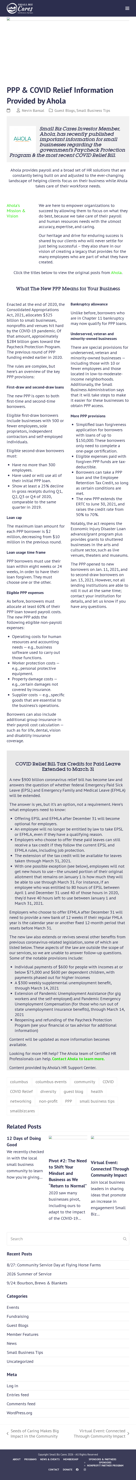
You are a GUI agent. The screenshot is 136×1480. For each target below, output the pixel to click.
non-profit (48, 1101)
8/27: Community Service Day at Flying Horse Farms (54, 1265)
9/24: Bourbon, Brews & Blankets (37, 1283)
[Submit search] (125, 1239)
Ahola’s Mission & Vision (16, 211)
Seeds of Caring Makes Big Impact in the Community (33, 1433)
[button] (127, 8)
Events (13, 1307)
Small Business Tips (93, 110)
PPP (68, 1101)
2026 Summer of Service (29, 1274)
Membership (70, 1459)
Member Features (22, 1334)
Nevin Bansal (33, 110)
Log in (12, 1385)
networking (20, 1101)
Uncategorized (20, 1361)
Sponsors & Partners (102, 1459)
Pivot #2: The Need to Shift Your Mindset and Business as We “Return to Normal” (68, 1173)
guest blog (73, 1091)
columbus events (51, 1081)
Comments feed (21, 1404)
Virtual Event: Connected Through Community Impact (110, 1169)
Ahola (116, 272)
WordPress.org (19, 1413)
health (97, 1091)
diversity (48, 1091)
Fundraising (18, 1316)
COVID (108, 1081)
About (17, 1459)
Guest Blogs (65, 110)
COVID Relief (21, 1091)
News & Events (50, 1459)
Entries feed (18, 1394)
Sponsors (105, 1462)
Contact (53, 1469)
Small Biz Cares (58, 1454)
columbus (19, 1081)
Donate (67, 1469)
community (84, 1081)
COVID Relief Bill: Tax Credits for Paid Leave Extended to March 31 (68, 766)
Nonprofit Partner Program (105, 1465)
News (12, 1343)
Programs (30, 1459)
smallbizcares (22, 1111)
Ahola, (47, 134)
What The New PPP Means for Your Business (68, 289)
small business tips (97, 1101)
